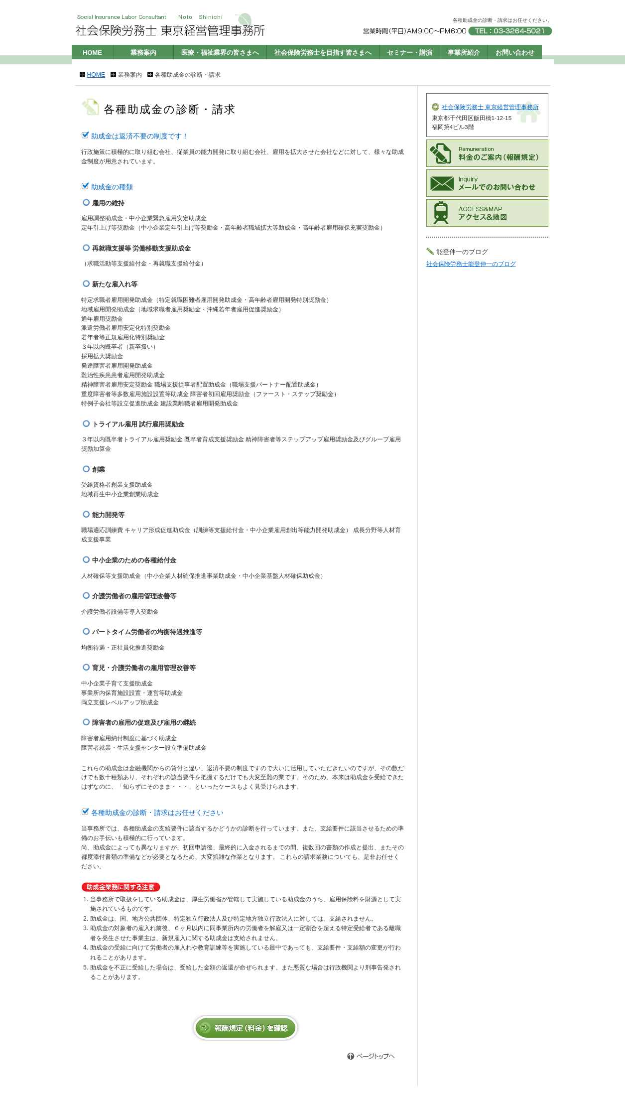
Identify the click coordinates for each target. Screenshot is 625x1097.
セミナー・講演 (409, 52)
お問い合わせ (515, 52)
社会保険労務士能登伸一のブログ (471, 264)
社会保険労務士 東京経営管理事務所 (490, 107)
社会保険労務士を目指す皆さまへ (323, 52)
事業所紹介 (464, 52)
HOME (92, 52)
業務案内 (143, 52)
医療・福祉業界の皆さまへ (220, 52)
